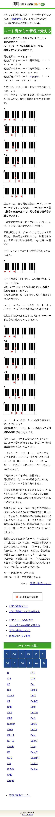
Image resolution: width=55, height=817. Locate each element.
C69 (9, 690)
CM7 (9, 707)
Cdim (33, 735)
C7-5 (9, 712)
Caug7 (34, 752)
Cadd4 (34, 769)
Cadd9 (10, 746)
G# (22, 663)
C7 (8, 701)
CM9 (9, 775)
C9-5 (9, 758)
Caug (33, 746)
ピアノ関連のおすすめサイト (24, 611)
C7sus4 (11, 724)
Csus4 (10, 695)
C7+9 (10, 729)
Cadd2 (34, 763)
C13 (33, 678)
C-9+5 (10, 769)
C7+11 (10, 735)
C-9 (9, 763)
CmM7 (34, 701)
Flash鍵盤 (16, 18)
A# (36, 663)
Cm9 (33, 718)
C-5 (9, 678)
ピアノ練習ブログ (18, 606)
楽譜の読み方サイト (19, 795)
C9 (8, 752)
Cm (32, 684)
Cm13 (34, 729)
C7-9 (9, 718)
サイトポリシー (27, 815)
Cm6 (33, 707)
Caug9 (10, 780)
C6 (8, 684)
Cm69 (34, 690)
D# (28, 654)
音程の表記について (19, 630)
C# (14, 654)
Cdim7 (34, 741)
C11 (33, 673)
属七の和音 (34, 77)
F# (7, 663)
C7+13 (10, 741)
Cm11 (34, 724)
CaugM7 (35, 758)
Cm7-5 (34, 712)
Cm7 (33, 695)
